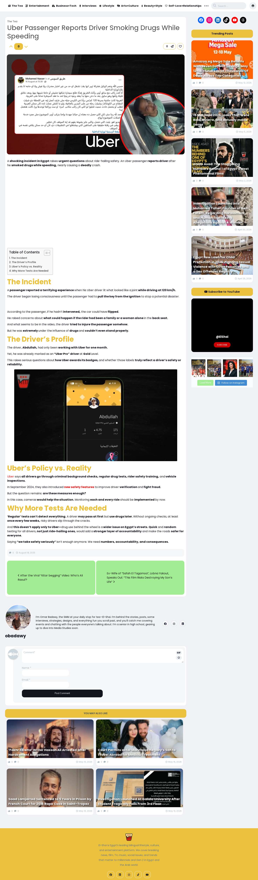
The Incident (19, 258)
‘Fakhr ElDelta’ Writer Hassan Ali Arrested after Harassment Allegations (47, 752)
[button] (169, 46)
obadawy (15, 636)
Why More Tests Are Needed (30, 271)
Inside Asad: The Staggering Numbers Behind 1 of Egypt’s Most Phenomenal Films (221, 169)
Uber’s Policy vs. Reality (27, 266)
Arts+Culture (128, 6)
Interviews (87, 6)
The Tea (15, 6)
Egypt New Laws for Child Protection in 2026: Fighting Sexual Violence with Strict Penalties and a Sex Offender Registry (221, 264)
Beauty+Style (151, 6)
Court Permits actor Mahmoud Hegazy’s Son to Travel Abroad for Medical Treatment (137, 752)
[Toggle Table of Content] (45, 253)
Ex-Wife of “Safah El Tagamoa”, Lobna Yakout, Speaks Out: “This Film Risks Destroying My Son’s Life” (139, 577)
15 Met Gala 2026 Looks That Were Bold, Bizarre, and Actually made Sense (221, 120)
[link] (180, 46)
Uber (10, 476)
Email (26, 680)
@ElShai (222, 337)
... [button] (206, 5)
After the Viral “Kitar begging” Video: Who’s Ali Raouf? (50, 577)
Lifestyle (106, 6)
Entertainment (37, 6)
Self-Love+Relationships (183, 6)
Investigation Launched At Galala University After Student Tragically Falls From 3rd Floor (139, 801)
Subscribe (222, 344)
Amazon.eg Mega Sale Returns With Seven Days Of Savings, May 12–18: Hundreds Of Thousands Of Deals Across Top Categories (220, 68)
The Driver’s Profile (24, 262)
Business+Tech (64, 6)
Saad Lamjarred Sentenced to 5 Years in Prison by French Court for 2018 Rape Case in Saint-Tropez (49, 801)
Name (26, 668)
